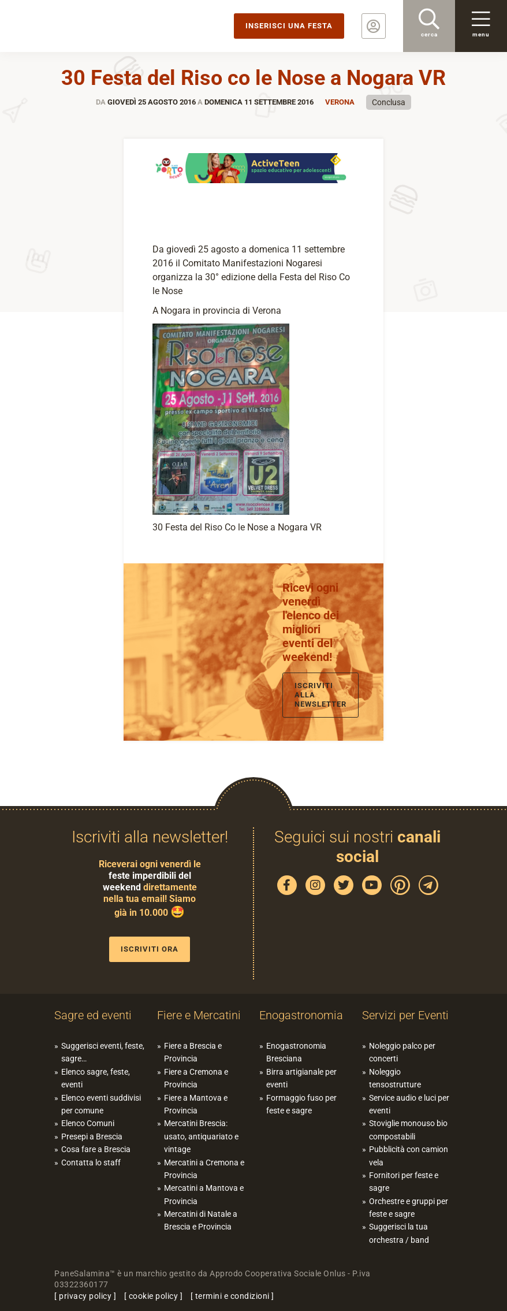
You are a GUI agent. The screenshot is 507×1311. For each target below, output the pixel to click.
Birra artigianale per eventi (301, 1078)
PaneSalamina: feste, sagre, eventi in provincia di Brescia (89, 26)
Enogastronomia (301, 1015)
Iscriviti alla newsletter (320, 694)
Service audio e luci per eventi (409, 1104)
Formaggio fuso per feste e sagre (301, 1104)
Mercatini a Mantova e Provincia (204, 1194)
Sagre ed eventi (93, 1015)
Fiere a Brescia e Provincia (193, 1052)
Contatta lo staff (91, 1162)
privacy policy (85, 1296)
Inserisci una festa (289, 25)
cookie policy (153, 1296)
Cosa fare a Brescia (96, 1149)
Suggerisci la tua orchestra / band (399, 1233)
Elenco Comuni (87, 1123)
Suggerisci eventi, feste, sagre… (102, 1052)
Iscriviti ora (149, 949)
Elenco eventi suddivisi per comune (101, 1104)
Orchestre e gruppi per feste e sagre (408, 1208)
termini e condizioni (232, 1296)
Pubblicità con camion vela (408, 1156)
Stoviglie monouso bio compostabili (408, 1130)
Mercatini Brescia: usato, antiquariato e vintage (201, 1136)
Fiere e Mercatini (199, 1015)
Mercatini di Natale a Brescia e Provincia (200, 1220)
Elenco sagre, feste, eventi (95, 1078)
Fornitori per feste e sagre (403, 1182)
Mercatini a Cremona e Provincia (204, 1169)
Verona (340, 102)
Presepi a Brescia (91, 1136)
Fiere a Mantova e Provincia (196, 1104)
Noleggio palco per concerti (402, 1052)
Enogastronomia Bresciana (296, 1052)
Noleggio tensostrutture (395, 1078)
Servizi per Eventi (405, 1015)
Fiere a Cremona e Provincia (196, 1078)
